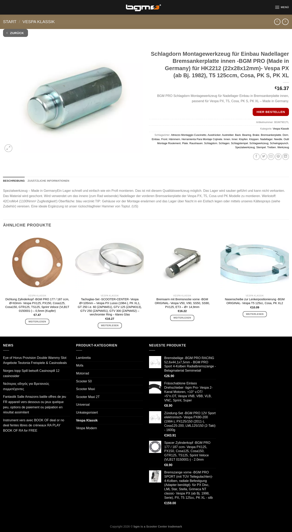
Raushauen (196, 143)
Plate (185, 143)
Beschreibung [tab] (14, 180)
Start (9, 21)
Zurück (15, 33)
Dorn (285, 134)
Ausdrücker (214, 134)
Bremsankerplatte (271, 134)
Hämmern (174, 139)
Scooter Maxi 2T (88, 397)
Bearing (246, 134)
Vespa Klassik (39, 21)
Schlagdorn (210, 143)
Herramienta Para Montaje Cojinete (202, 139)
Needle (278, 139)
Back (238, 134)
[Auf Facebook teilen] (256, 156)
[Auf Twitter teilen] (263, 156)
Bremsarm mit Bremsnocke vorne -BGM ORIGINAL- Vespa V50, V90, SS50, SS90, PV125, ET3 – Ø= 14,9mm (182, 303)
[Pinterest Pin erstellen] (278, 156)
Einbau (156, 139)
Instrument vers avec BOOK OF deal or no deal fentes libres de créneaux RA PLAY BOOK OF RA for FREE (33, 425)
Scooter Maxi (85, 389)
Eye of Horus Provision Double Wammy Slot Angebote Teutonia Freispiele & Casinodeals (35, 360)
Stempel (261, 147)
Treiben (271, 147)
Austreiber (228, 134)
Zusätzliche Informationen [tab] (48, 180)
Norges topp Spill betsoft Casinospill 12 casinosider (31, 373)
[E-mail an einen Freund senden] (271, 156)
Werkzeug (283, 147)
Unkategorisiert (87, 412)
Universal (83, 404)
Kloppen (254, 139)
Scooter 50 (84, 381)
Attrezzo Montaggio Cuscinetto (188, 134)
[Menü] (282, 7)
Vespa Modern (86, 428)
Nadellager (266, 139)
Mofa (79, 365)
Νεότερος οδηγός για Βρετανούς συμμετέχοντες (26, 386)
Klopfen (243, 139)
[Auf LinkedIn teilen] (285, 156)
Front (164, 139)
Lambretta (83, 357)
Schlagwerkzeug (258, 143)
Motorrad (82, 373)
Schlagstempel (239, 143)
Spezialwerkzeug (245, 147)
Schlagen (224, 143)
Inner (234, 139)
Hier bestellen (271, 112)
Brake (256, 134)
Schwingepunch (279, 143)
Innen (227, 139)
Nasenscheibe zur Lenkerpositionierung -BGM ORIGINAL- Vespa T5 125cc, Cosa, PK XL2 (254, 301)
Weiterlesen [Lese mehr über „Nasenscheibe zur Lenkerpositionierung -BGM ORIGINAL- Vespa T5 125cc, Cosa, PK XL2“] (255, 314)
